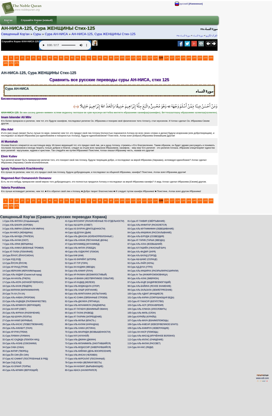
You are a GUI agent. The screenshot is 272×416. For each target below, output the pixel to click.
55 (66, 57)
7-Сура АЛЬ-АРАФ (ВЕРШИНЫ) (17, 244)
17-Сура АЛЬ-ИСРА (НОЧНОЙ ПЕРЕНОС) (22, 282)
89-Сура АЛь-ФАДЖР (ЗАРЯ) (142, 251)
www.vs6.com (262, 378)
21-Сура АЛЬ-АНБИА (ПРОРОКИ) (18, 297)
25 (33, 57)
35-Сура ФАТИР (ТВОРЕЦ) (15, 351)
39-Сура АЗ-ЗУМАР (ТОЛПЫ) (16, 366)
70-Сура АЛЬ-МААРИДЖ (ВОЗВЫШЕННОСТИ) (87, 332)
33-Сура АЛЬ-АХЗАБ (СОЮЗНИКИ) (19, 343)
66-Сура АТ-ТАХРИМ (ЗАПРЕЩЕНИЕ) (83, 316)
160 (211, 57)
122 (144, 57)
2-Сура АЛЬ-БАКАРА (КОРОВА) (17, 225)
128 (178, 57)
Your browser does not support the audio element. (65, 45)
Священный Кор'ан (15, 34)
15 (22, 57)
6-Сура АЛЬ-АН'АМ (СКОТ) (15, 240)
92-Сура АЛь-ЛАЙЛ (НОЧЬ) (141, 263)
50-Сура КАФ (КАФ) (74, 255)
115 (133, 57)
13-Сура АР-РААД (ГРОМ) (15, 267)
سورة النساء (198, 35)
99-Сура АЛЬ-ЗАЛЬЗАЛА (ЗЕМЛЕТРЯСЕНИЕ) (150, 290)
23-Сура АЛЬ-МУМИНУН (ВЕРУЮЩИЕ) (21, 305)
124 (155, 57)
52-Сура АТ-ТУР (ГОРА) (76, 263)
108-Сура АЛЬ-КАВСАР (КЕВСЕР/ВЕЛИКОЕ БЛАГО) (153, 324)
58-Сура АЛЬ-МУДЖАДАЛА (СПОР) (82, 286)
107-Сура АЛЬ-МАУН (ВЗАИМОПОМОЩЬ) (148, 320)
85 (100, 57)
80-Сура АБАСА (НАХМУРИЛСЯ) (81, 370)
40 (50, 57)
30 (39, 57)
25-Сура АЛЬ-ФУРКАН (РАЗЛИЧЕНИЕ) (21, 313)
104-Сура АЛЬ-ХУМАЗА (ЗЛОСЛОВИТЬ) (147, 309)
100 (116, 57)
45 (55, 57)
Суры (37, 34)
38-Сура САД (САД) (12, 362)
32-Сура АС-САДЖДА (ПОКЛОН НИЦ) (20, 339)
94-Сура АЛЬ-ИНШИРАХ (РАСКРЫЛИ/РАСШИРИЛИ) (153, 271)
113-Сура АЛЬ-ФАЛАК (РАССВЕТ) (144, 343)
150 (200, 57)
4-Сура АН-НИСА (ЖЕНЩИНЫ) (17, 232)
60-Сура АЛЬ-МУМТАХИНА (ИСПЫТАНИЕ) (86, 293)
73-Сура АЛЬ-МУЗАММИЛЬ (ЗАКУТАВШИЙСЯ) (88, 343)
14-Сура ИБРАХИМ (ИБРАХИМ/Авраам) (21, 271)
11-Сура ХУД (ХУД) (11, 259)
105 (122, 57)
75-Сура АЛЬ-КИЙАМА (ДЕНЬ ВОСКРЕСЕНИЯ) (88, 351)
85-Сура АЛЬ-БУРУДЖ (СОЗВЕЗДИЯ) (146, 236)
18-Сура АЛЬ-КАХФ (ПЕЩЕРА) (17, 286)
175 (17, 63)
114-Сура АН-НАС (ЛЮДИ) (140, 347)
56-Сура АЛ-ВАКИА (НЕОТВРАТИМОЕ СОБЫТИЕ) (89, 278)
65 (77, 57)
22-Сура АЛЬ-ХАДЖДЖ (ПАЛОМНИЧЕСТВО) (24, 301)
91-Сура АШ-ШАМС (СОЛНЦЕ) (142, 259)
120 (139, 57)
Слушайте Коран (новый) (37, 22)
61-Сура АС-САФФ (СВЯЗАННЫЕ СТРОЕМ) (86, 297)
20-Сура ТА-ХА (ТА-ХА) (13, 293)
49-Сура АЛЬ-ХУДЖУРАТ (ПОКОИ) (82, 251)
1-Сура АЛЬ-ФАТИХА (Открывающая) (20, 221)
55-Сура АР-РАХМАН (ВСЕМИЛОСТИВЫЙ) (86, 274)
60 (72, 57)
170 (11, 63)
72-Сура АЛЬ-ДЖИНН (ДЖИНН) (80, 339)
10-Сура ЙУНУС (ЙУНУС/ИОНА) (18, 255)
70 (83, 57)
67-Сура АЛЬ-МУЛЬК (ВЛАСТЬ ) (80, 320)
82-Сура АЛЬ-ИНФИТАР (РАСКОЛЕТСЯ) (147, 225)
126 (166, 57)
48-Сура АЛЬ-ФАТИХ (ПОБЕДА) (80, 248)
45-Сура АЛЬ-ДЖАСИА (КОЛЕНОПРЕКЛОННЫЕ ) (89, 236)
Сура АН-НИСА (56, 34)
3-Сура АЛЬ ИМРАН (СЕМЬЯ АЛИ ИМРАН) (23, 228)
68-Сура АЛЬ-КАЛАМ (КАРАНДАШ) (82, 324)
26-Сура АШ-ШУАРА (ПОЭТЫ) (17, 316)
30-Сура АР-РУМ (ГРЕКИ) (14, 332)
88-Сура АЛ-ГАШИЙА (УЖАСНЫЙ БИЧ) (147, 248)
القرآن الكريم (212, 35)
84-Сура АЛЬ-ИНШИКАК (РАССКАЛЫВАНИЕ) (150, 232)
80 (94, 57)
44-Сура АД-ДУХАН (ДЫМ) (78, 232)
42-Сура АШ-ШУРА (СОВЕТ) (78, 225)
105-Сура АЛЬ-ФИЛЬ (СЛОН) (142, 313)
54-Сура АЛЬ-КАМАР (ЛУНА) (79, 271)
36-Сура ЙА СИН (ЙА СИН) (15, 355)
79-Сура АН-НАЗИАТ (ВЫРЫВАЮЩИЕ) (84, 366)
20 (28, 57)
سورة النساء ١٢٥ (183, 35)
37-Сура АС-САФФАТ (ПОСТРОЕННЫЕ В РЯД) (25, 358)
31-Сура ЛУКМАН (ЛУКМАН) (16, 336)
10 (16, 57)
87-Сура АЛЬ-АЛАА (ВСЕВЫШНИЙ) (145, 244)
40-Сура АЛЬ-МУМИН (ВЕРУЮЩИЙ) (20, 370)
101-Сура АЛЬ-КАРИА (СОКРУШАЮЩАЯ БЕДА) (151, 297)
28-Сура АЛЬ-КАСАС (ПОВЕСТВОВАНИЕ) (22, 324)
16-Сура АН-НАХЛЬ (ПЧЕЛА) (16, 278)
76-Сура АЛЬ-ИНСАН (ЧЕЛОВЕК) (81, 355)
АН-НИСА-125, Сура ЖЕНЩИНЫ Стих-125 (103, 34)
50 (61, 57)
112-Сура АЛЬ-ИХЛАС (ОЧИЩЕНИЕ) (145, 339)
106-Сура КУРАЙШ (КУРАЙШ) (142, 316)
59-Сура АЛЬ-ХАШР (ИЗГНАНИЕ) (81, 290)
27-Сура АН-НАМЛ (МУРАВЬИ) (17, 320)
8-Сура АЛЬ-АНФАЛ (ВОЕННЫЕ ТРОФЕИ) (23, 248)
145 (194, 57)
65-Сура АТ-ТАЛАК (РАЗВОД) (79, 313)
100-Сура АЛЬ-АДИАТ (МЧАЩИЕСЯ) (145, 293)
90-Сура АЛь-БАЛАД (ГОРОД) (142, 255)
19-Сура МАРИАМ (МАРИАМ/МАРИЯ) (20, 290)
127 (172, 57)
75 (89, 57)
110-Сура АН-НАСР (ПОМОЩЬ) (143, 332)
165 (5, 63)
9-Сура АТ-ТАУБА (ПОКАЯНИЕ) (17, 251)
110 (128, 57)
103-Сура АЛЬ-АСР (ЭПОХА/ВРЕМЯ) (145, 305)
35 (44, 57)
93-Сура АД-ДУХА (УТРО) (140, 267)
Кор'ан (8, 22)
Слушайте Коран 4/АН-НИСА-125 (20, 41)
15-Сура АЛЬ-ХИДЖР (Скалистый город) (22, 274)
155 (205, 57)
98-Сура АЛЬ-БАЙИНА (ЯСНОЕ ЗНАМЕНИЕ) (149, 286)
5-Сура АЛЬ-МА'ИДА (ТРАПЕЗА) (18, 236)
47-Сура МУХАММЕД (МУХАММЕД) (82, 244)
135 (183, 57)
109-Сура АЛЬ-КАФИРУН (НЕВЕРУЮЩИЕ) (148, 328)
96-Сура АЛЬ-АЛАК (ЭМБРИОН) (143, 278)
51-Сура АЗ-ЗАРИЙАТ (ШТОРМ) (80, 259)
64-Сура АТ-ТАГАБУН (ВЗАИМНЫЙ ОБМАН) (86, 309)
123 (150, 57)
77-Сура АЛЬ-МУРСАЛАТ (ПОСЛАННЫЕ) (85, 358)
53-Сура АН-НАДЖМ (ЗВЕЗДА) (80, 267)
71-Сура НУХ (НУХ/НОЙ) (77, 336)
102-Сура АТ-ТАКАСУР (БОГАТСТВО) (146, 301)
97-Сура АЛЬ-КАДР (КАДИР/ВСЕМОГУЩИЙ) (149, 282)
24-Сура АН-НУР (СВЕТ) (14, 309)
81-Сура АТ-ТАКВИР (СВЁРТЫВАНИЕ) (146, 221)
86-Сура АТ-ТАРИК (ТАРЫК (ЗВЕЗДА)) (146, 240)
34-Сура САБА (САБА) (13, 347)
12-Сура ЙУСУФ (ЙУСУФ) (14, 263)
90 (105, 57)
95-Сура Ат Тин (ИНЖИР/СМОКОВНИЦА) (148, 274)
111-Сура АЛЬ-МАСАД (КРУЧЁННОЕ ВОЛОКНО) (151, 336)
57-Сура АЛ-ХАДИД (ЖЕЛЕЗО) (80, 282)
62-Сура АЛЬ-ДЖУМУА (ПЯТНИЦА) (82, 301)
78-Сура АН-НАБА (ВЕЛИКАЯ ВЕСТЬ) (83, 362)
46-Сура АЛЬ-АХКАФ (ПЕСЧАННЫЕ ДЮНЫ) (86, 240)
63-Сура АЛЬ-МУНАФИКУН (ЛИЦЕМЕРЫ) (85, 305)
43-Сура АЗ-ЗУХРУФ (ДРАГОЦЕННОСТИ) (85, 228)
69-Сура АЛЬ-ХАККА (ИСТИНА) (80, 328)
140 (189, 57)
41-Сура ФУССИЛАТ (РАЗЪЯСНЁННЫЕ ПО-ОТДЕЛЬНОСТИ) (94, 221)
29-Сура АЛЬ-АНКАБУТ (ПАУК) (17, 328)
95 (111, 57)
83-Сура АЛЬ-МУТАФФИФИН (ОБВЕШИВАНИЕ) (151, 228)
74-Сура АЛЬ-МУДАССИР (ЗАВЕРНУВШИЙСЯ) (88, 347)
